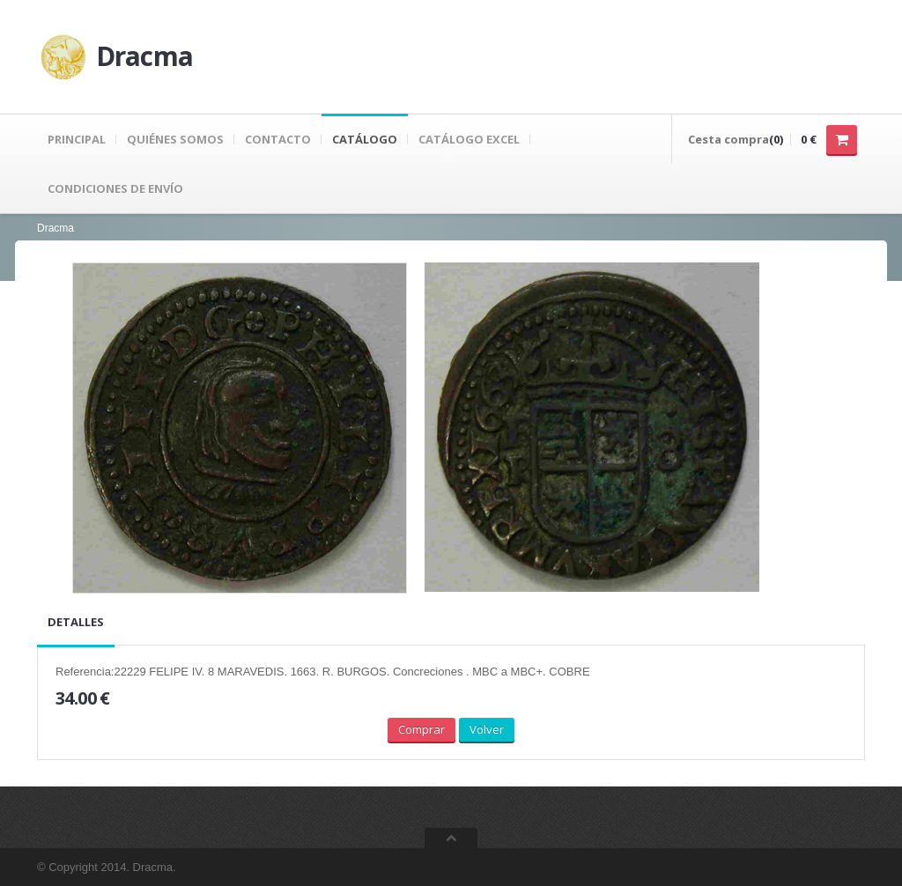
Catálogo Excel (469, 139)
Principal (77, 139)
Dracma (55, 228)
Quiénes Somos (175, 139)
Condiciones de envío (115, 188)
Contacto (278, 139)
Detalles (76, 622)
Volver (486, 729)
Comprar (421, 729)
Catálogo (364, 139)
